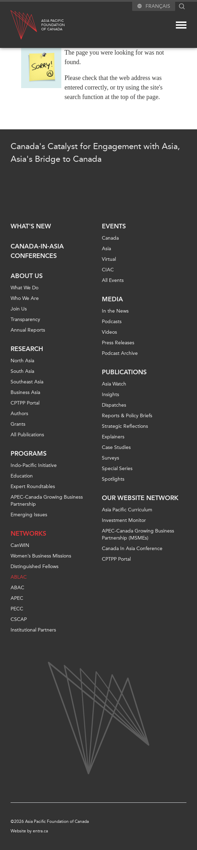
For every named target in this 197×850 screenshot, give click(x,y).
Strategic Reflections (125, 426)
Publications (124, 372)
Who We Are (25, 298)
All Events (113, 280)
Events (114, 226)
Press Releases (118, 343)
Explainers (113, 437)
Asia (106, 249)
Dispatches (114, 405)
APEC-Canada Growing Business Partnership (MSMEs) (138, 534)
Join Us (19, 309)
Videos (109, 332)
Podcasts (112, 322)
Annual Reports (28, 330)
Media (112, 299)
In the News (115, 311)
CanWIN (20, 545)
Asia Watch (114, 384)
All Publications (27, 435)
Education (22, 476)
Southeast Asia (27, 382)
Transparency (25, 319)
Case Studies (116, 447)
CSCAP (19, 619)
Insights (110, 395)
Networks (28, 533)
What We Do (24, 288)
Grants (18, 424)
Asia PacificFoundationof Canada (53, 25)
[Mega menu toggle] (181, 25)
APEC (17, 598)
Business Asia (25, 392)
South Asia (22, 371)
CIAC (108, 270)
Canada (110, 238)
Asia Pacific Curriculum (127, 510)
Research (27, 349)
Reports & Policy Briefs (127, 416)
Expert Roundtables (33, 486)
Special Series (117, 469)
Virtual (109, 259)
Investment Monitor (124, 520)
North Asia (22, 361)
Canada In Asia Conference (132, 549)
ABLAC (19, 577)
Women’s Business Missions (41, 556)
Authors (19, 414)
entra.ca (40, 831)
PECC (17, 609)
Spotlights (113, 479)
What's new (31, 226)
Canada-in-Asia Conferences (37, 251)
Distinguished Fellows (35, 566)
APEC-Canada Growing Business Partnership (47, 500)
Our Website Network (140, 498)
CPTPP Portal (25, 403)
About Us (27, 276)
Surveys (110, 458)
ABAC (17, 588)
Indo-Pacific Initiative (34, 465)
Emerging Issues (29, 515)
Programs (29, 453)
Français (158, 6)
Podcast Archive (120, 353)
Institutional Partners (33, 630)
